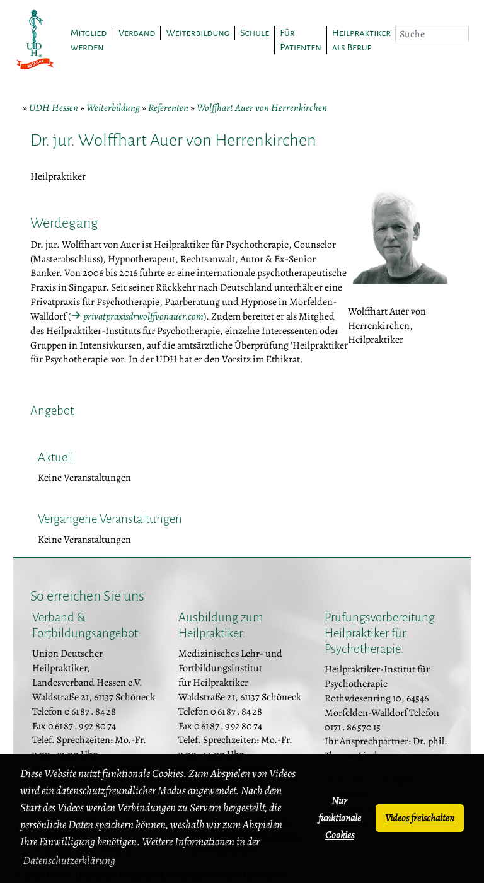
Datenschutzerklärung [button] (69, 860)
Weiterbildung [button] (197, 33)
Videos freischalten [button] (419, 818)
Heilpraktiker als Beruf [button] (361, 40)
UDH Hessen (53, 108)
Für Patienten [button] (300, 40)
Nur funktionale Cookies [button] (339, 818)
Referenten (168, 108)
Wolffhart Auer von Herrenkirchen (262, 108)
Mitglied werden (89, 40)
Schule (254, 33)
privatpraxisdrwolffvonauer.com (143, 316)
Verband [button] (136, 33)
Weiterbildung (113, 108)
